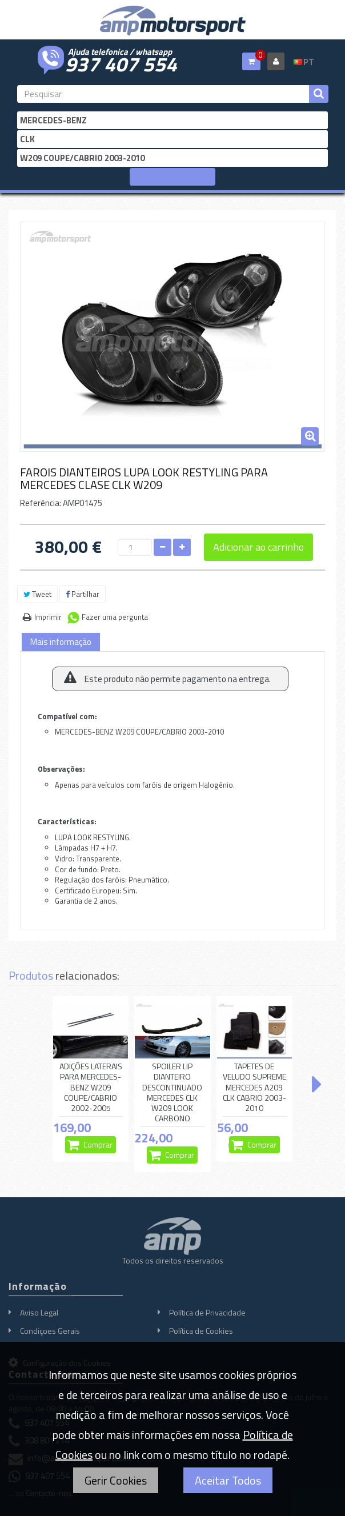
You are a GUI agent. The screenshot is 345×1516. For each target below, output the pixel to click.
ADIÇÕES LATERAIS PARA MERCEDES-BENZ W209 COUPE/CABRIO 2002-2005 (90, 1087)
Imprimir (48, 617)
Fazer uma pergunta (115, 617)
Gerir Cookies (116, 1480)
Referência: (40, 503)
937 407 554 (121, 63)
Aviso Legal (39, 1312)
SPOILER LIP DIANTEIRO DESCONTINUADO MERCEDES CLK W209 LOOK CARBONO (172, 1092)
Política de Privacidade (207, 1312)
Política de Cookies (201, 1331)
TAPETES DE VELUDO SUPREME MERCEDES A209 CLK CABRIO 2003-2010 (254, 1087)
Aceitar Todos (228, 1480)
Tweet (37, 594)
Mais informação (60, 641)
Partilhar (82, 594)
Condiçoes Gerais (50, 1331)
